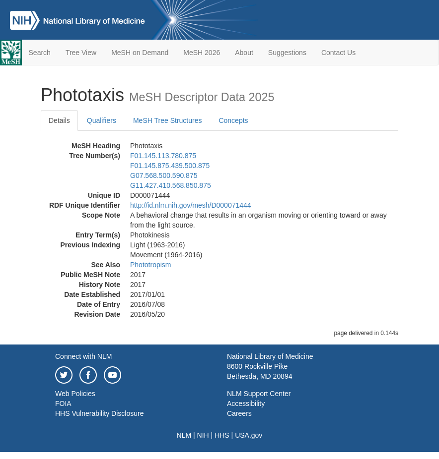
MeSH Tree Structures (167, 120)
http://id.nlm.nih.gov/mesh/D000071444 (190, 205)
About (244, 53)
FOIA (63, 403)
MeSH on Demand (139, 53)
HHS (222, 435)
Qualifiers (101, 120)
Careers (239, 413)
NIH (203, 435)
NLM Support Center (259, 394)
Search (40, 53)
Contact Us (338, 53)
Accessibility (246, 403)
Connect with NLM (83, 356)
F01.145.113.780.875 (163, 156)
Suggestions (287, 53)
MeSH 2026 (201, 53)
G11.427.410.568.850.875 (170, 185)
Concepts (233, 120)
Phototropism (150, 265)
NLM (184, 435)
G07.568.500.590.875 (163, 175)
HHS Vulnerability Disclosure (99, 413)
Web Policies (75, 394)
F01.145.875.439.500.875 (170, 166)
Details (59, 120)
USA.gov (248, 435)
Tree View (81, 53)
